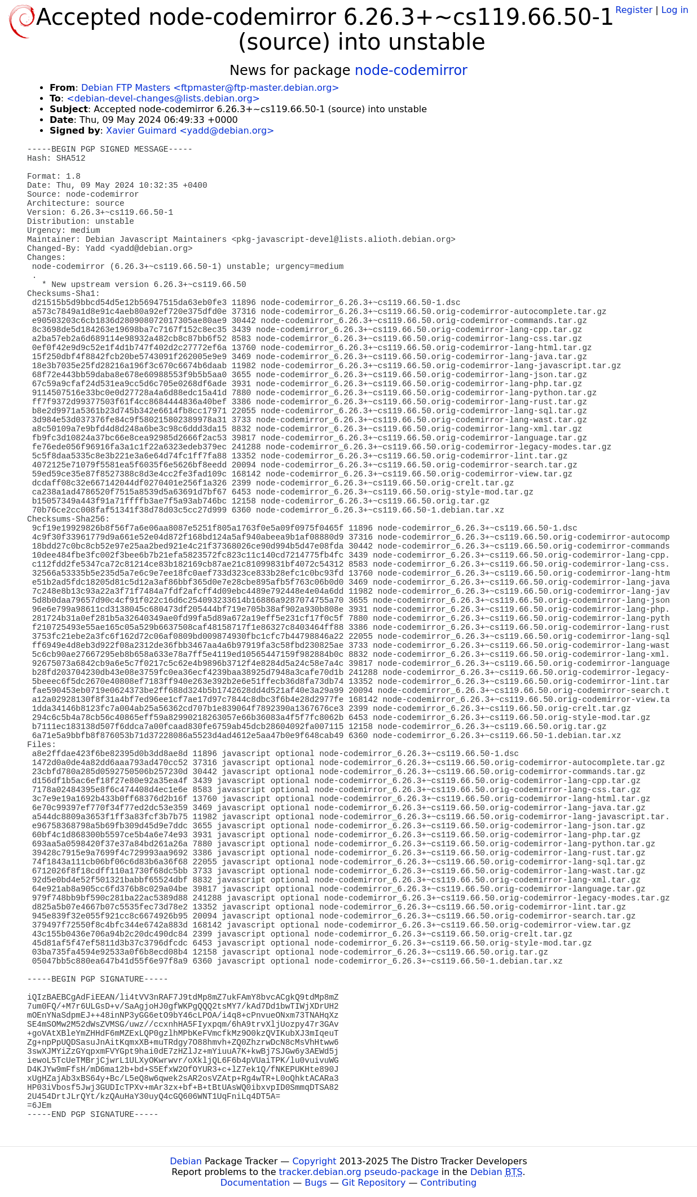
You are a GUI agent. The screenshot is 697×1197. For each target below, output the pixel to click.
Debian (186, 1161)
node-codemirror (411, 70)
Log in (675, 10)
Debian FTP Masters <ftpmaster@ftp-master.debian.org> (210, 87)
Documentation (255, 1182)
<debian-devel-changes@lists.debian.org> (163, 98)
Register (633, 10)
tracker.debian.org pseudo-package (359, 1172)
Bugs (316, 1182)
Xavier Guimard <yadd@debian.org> (190, 130)
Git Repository (373, 1182)
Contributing (449, 1182)
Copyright (314, 1161)
